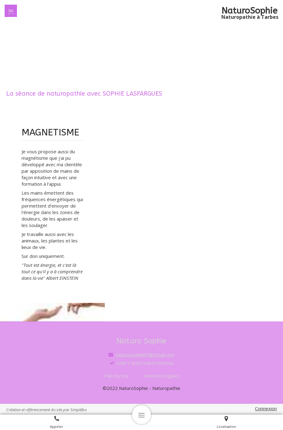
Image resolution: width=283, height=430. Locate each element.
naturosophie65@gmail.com (145, 354)
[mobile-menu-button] (141, 414)
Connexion (266, 408)
